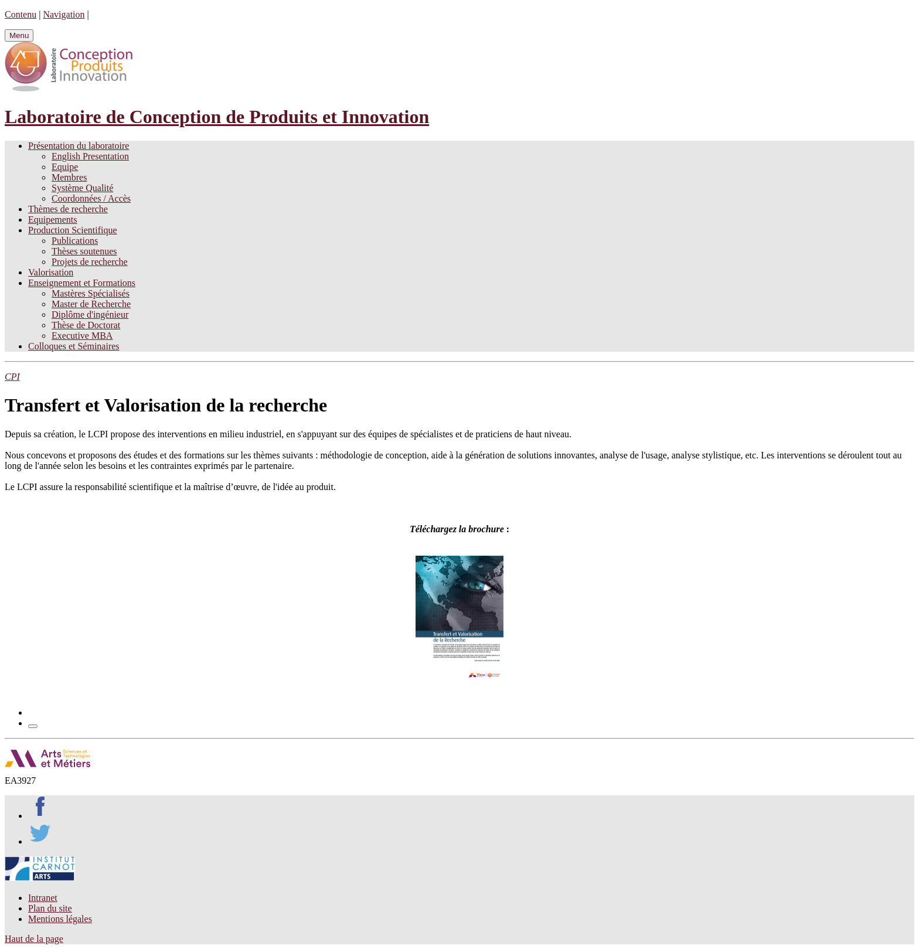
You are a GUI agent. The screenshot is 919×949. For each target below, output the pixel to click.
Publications (75, 241)
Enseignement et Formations (81, 283)
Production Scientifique (72, 230)
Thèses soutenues (84, 251)
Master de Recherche (91, 304)
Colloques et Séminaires (74, 346)
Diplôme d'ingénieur (90, 314)
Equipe (65, 167)
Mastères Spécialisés (91, 293)
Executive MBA (82, 336)
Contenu (20, 14)
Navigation (63, 14)
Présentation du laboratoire (78, 146)
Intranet (42, 898)
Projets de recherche (90, 262)
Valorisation (50, 272)
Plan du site (50, 908)
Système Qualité (82, 188)
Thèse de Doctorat (86, 325)
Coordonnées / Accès (91, 198)
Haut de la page (34, 939)
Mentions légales (60, 919)
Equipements (52, 220)
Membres (69, 177)
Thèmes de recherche (68, 209)
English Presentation (90, 156)
